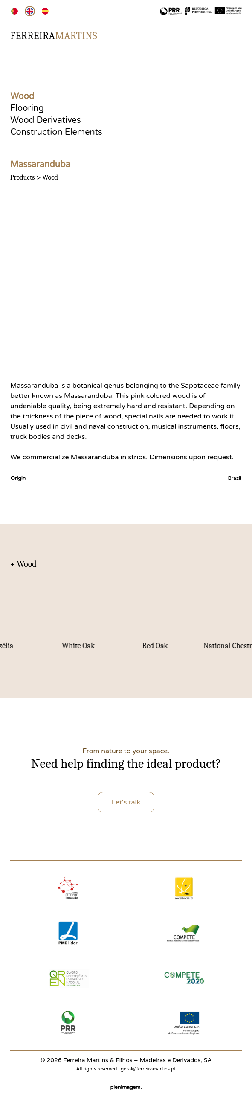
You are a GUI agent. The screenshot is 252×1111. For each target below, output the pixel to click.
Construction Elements (56, 132)
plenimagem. (126, 1087)
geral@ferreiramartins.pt (148, 1069)
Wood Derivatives (45, 120)
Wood (22, 96)
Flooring (27, 108)
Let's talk (126, 802)
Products (22, 177)
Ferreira (53, 36)
